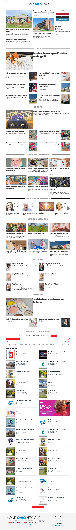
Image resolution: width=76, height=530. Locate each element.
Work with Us (57, 518)
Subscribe (33, 0)
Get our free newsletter (62, 16)
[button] (68, 208)
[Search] (70, 1)
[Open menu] (6, 1)
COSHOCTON (41, 8)
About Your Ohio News (43, 518)
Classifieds (20, 0)
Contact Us (55, 0)
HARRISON (58, 8)
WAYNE (21, 8)
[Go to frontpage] (38, 4)
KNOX (32, 8)
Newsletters (38, 0)
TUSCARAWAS (27, 8)
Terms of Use (41, 521)
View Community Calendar (62, 19)
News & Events (58, 520)
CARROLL (53, 8)
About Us (50, 0)
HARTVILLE (48, 8)
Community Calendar (27, 0)
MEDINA (36, 8)
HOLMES (17, 8)
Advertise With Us (44, 0)
